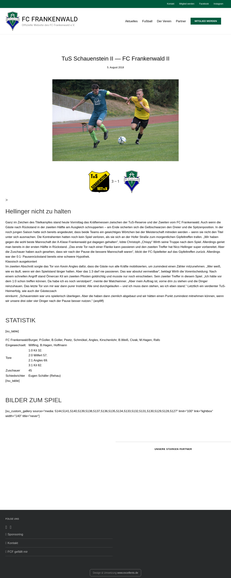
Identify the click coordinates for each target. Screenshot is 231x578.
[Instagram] (11, 527)
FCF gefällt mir (18, 551)
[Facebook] (6, 527)
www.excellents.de (127, 572)
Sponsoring (15, 534)
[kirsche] (115, 120)
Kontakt (13, 543)
